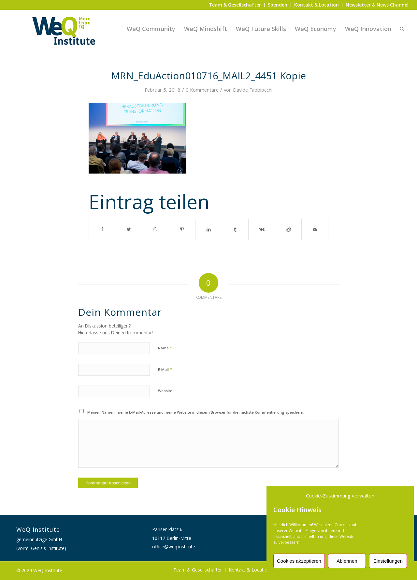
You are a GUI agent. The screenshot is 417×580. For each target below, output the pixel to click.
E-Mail (165, 369)
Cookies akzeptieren (299, 561)
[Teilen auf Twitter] (129, 229)
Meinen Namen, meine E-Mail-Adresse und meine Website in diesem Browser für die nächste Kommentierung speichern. (195, 412)
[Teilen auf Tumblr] (235, 229)
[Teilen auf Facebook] (102, 229)
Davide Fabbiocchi (252, 89)
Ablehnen (347, 561)
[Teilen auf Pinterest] (182, 229)
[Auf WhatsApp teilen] (155, 229)
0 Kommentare (202, 89)
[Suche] (402, 28)
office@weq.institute (173, 546)
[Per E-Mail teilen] (315, 229)
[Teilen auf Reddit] (288, 229)
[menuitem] (235, 5)
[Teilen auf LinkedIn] (208, 229)
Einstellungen (388, 561)
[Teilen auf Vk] (262, 229)
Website (165, 390)
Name (165, 348)
